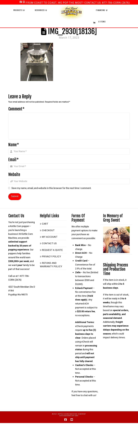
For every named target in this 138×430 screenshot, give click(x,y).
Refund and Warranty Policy (51, 264)
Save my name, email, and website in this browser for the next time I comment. (51, 188)
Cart (44, 224)
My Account (48, 237)
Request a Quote (51, 250)
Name (13, 144)
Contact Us (48, 243)
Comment (16, 108)
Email (13, 159)
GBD (76, 416)
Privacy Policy (50, 256)
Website (14, 174)
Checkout (47, 230)
